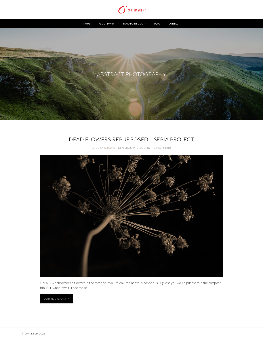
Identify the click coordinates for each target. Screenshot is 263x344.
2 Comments (163, 147)
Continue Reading (57, 299)
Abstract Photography (136, 147)
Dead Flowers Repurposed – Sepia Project (131, 139)
